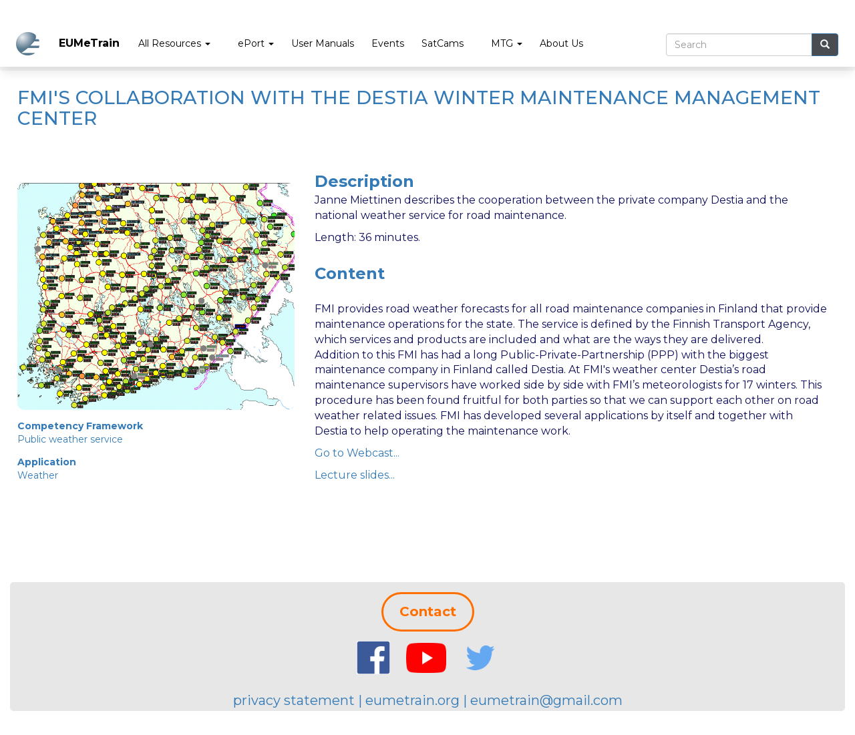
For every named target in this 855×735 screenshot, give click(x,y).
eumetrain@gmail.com (546, 700)
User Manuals (322, 43)
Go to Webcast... (357, 453)
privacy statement (294, 700)
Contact (427, 611)
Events (387, 43)
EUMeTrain (89, 43)
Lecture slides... (355, 475)
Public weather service (70, 439)
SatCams (442, 43)
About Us (561, 43)
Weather (37, 475)
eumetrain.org (412, 700)
